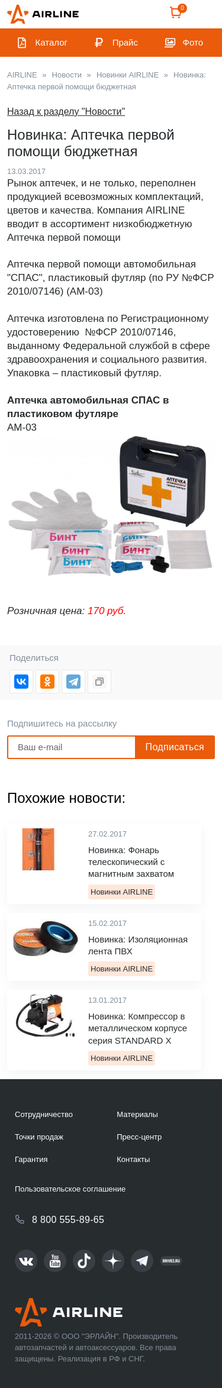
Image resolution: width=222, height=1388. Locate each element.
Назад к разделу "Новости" (66, 111)
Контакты (133, 1159)
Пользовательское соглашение (70, 1188)
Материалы (137, 1114)
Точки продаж (39, 1136)
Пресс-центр (139, 1136)
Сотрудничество (44, 1114)
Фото (193, 42)
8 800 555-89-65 (68, 1220)
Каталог (52, 42)
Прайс (125, 42)
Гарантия (31, 1159)
